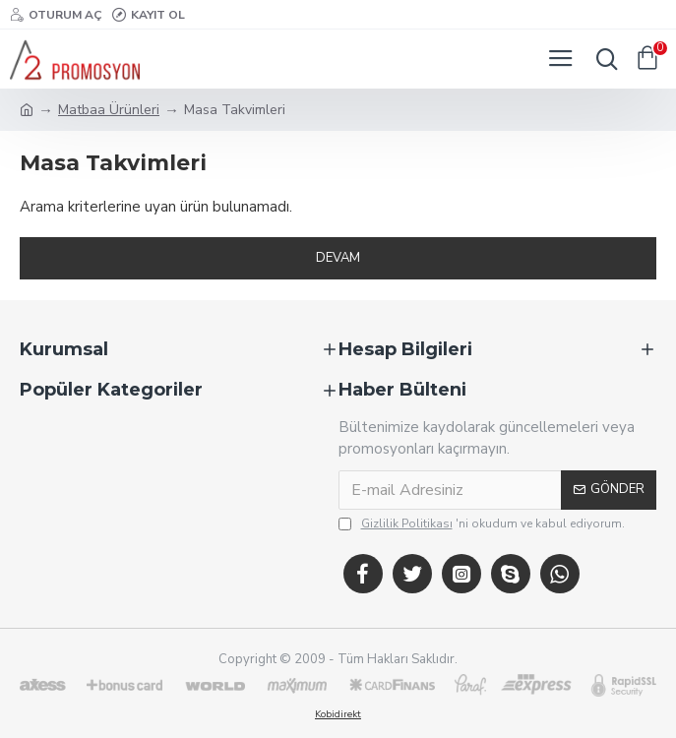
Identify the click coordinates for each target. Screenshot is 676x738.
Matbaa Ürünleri (108, 109)
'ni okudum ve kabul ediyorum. (481, 523)
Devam (338, 258)
